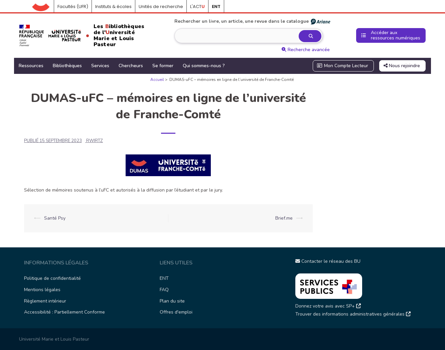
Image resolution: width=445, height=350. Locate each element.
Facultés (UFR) (72, 6)
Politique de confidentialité (52, 278)
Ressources (31, 66)
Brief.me (284, 218)
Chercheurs (131, 66)
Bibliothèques (67, 66)
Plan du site (172, 301)
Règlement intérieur (45, 301)
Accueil (43, 6)
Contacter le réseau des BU (327, 261)
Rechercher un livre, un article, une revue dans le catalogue (252, 21)
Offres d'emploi (176, 312)
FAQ (164, 289)
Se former (162, 66)
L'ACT (197, 6)
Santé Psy (54, 218)
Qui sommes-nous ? (204, 66)
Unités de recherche (161, 6)
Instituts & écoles (113, 6)
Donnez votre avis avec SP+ (328, 306)
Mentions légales (42, 289)
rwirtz (94, 141)
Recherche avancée (306, 49)
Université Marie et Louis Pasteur (54, 339)
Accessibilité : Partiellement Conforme (64, 312)
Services (100, 66)
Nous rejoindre (402, 66)
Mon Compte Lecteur (342, 66)
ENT (164, 278)
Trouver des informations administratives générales (353, 314)
